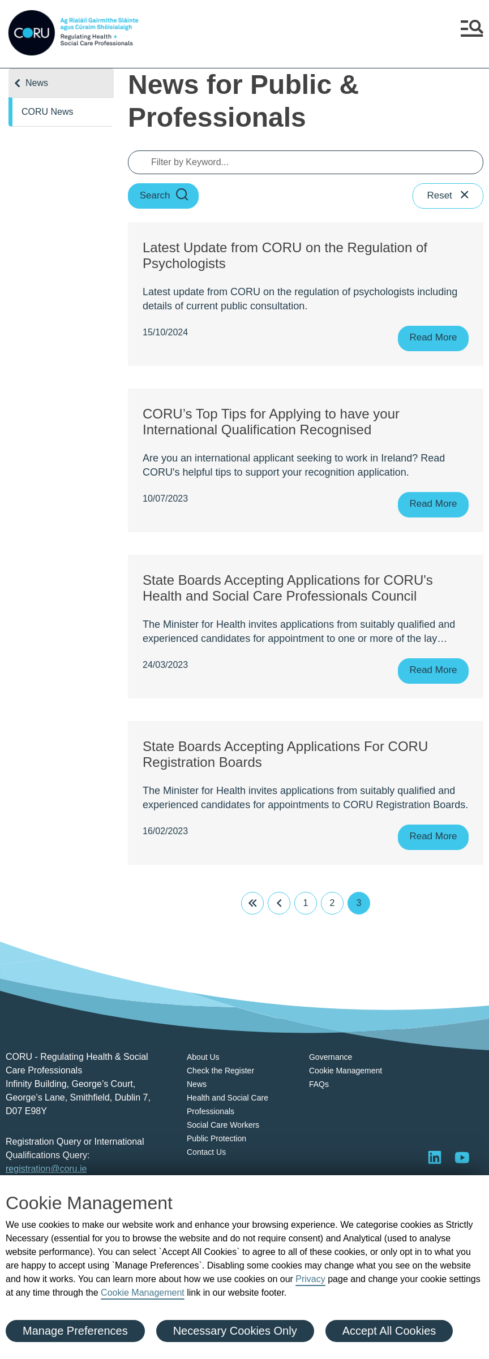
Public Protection (216, 1138)
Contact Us (206, 1152)
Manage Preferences (75, 1331)
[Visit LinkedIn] (435, 1157)
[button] (472, 33)
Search (165, 196)
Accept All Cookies (389, 1331)
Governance (330, 1057)
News (36, 83)
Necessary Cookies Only (235, 1331)
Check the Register (220, 1070)
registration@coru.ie (46, 1169)
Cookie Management (143, 1292)
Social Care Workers (223, 1124)
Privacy (310, 1279)
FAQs (319, 1084)
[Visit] (462, 1157)
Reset (449, 196)
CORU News (48, 112)
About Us (203, 1057)
